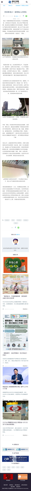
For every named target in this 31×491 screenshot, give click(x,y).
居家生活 (10, 5)
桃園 (9, 467)
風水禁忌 (19, 220)
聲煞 (13, 220)
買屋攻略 (7, 220)
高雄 (9, 469)
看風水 (16, 223)
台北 (4, 467)
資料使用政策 (24, 484)
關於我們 (6, 484)
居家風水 (25, 220)
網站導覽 (13, 486)
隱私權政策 (17, 484)
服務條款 (11, 484)
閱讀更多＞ (25, 309)
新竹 (13, 467)
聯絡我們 (18, 486)
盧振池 (17, 16)
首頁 (4, 5)
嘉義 (22, 467)
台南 (4, 469)
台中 (18, 467)
